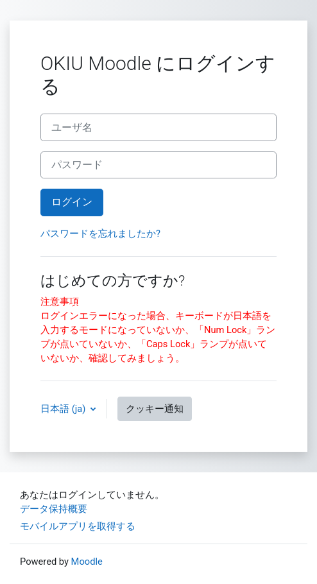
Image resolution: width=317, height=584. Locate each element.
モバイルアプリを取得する (77, 526)
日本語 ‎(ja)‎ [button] (64, 409)
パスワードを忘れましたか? (100, 233)
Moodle (87, 561)
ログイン (71, 202)
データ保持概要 (53, 509)
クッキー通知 (155, 409)
